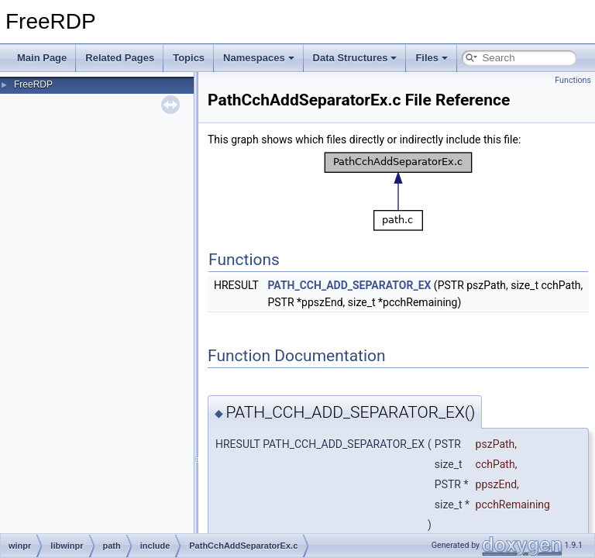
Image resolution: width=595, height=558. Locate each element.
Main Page (42, 58)
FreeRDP (33, 84)
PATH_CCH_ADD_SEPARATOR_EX (349, 285)
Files (431, 58)
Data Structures (355, 58)
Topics (189, 58)
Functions (573, 80)
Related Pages (119, 58)
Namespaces (258, 58)
